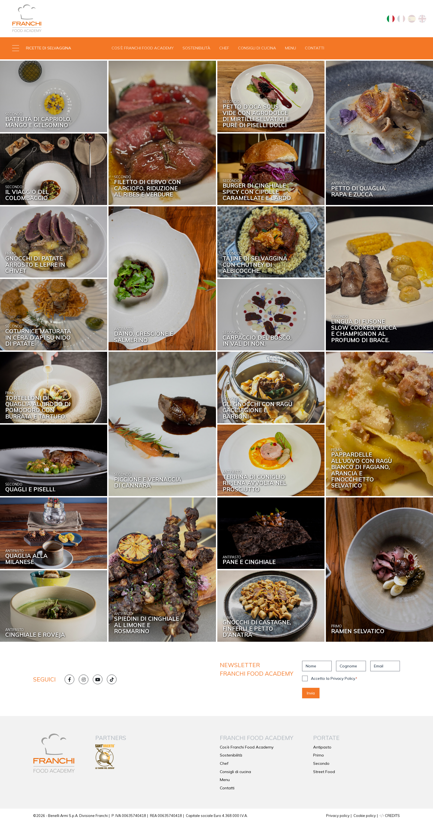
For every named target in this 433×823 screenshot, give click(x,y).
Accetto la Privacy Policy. (334, 678)
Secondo (321, 763)
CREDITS (390, 815)
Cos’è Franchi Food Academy (143, 48)
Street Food (324, 771)
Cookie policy (364, 815)
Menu (290, 48)
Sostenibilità (196, 48)
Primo (318, 755)
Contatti (314, 48)
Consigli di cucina (257, 48)
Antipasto (322, 747)
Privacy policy (338, 815)
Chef (224, 48)
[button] (54, 48)
